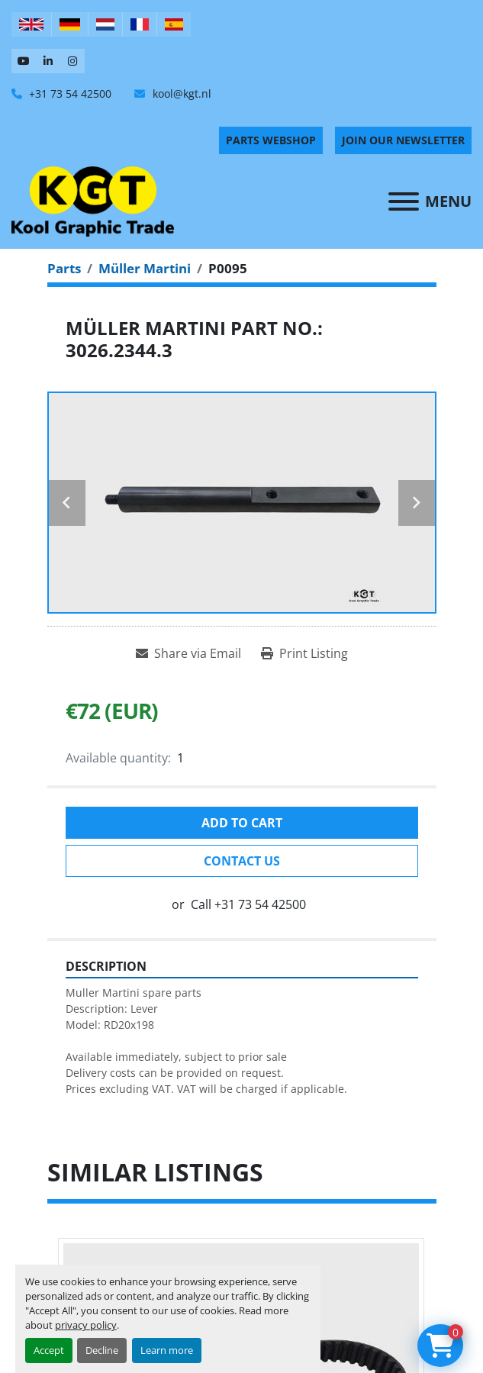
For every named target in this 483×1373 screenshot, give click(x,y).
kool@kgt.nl (180, 93)
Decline (101, 1350)
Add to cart (241, 822)
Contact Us (242, 860)
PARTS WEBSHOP (271, 140)
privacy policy (86, 1325)
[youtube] (23, 61)
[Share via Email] (188, 653)
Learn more (166, 1350)
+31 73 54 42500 (68, 93)
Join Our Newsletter (403, 140)
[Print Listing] (304, 653)
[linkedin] (48, 61)
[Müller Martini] (144, 268)
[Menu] (403, 201)
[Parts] (64, 268)
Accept (49, 1350)
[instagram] (72, 61)
